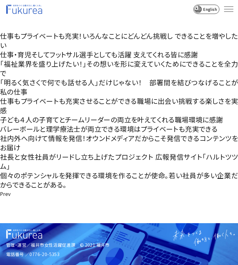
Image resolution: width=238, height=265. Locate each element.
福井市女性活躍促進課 (53, 245)
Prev (5, 193)
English (210, 9)
